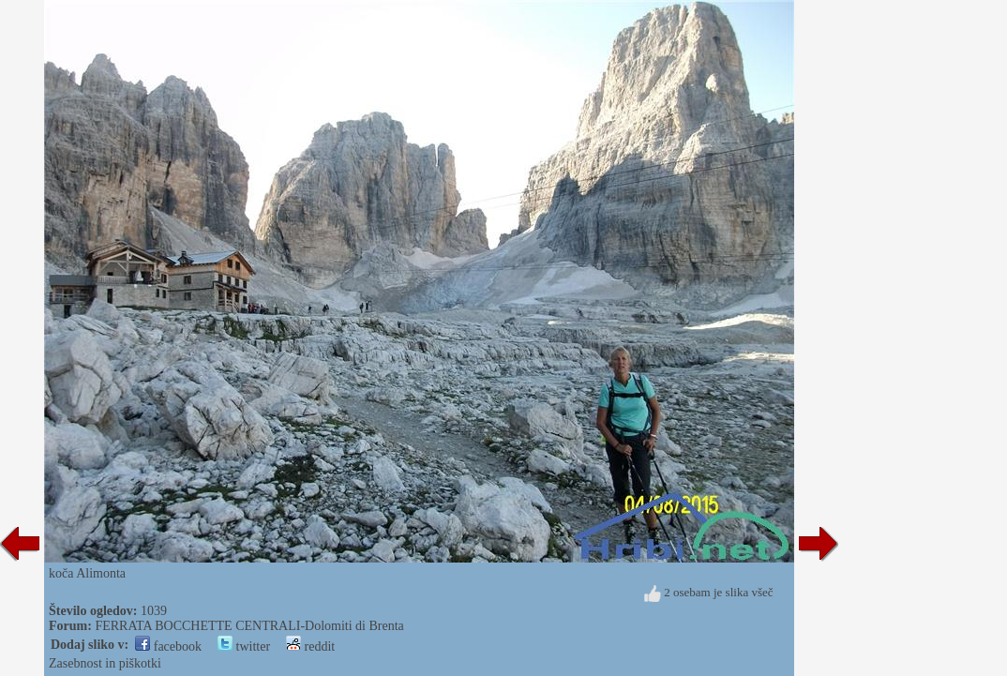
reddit (310, 646)
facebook (168, 646)
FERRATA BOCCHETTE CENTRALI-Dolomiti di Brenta (249, 626)
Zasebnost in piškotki (105, 663)
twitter (244, 646)
